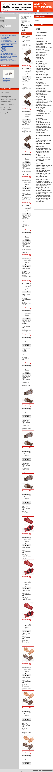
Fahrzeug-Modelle (6, 40)
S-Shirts (4, 50)
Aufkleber (4, 38)
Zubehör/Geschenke (7, 53)
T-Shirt (3, 51)
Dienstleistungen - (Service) (8, 54)
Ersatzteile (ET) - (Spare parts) (9, 56)
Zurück (49, 13)
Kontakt (44, 13)
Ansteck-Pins (5, 37)
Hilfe (15, 13)
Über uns (20, 13)
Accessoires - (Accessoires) (8, 35)
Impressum (35, 770)
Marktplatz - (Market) (6, 59)
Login (2, 12)
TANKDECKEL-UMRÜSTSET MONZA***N (7, 80)
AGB (40, 770)
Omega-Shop (24, 17)
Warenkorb (31, 13)
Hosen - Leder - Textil (7, 44)
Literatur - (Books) (6, 57)
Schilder (4, 48)
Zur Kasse (38, 13)
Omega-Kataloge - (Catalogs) (9, 60)
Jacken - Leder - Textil (7, 46)
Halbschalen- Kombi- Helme (9, 43)
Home (25, 13)
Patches (4, 47)
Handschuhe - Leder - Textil (9, 41)
